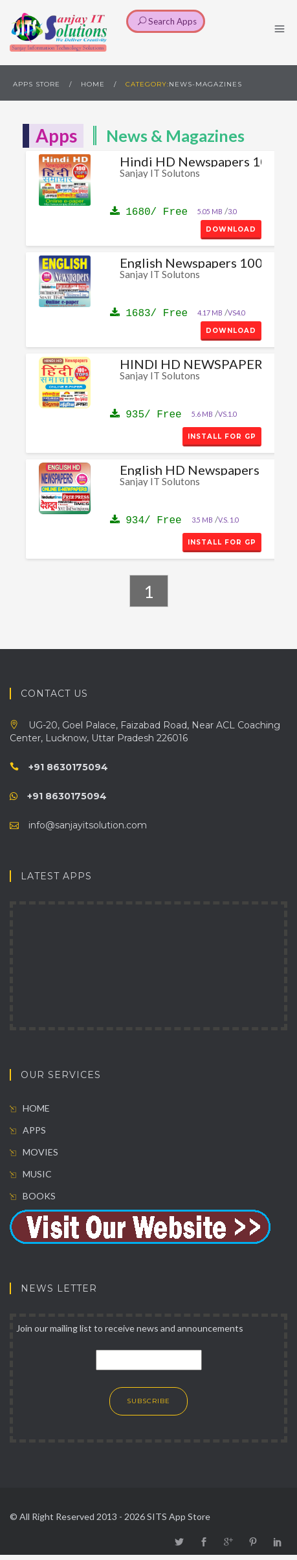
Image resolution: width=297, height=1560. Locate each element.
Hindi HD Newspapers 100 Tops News (191, 161)
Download (231, 229)
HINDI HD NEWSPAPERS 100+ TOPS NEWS (191, 364)
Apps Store (36, 84)
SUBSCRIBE (148, 1401)
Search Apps (167, 21)
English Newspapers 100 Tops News (191, 262)
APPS (28, 1130)
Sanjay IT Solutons (160, 173)
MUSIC (31, 1173)
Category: (147, 84)
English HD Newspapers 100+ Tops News (191, 469)
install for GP (222, 436)
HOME (93, 84)
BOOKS (33, 1195)
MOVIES (34, 1151)
